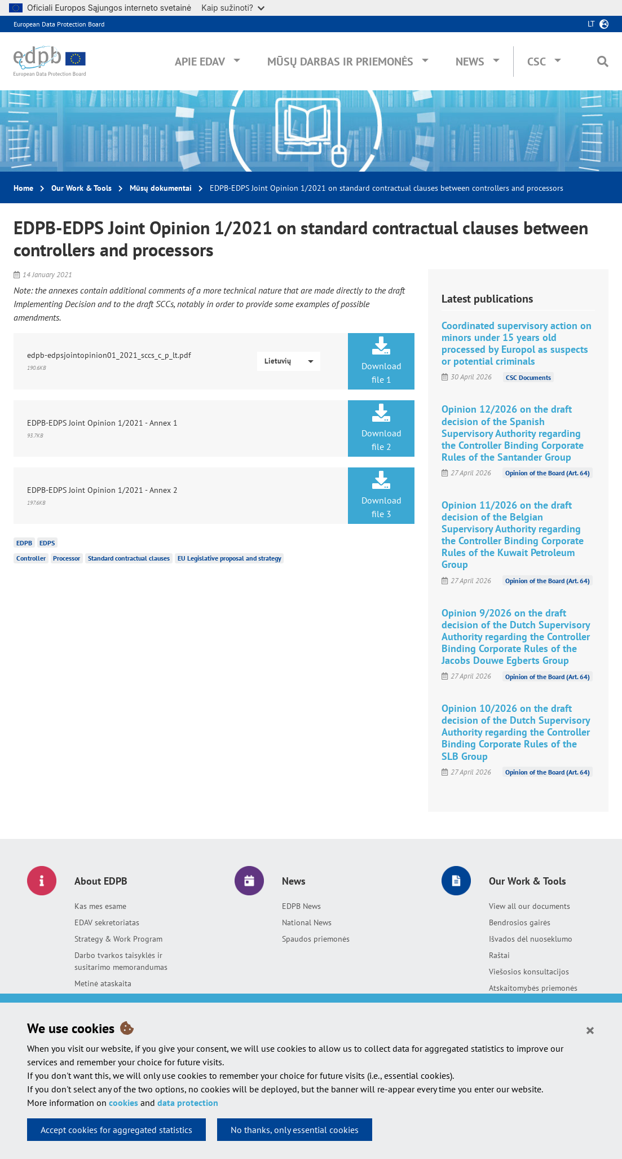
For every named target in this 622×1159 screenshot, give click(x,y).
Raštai (499, 955)
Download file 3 (381, 495)
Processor (66, 558)
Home (23, 188)
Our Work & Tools (81, 188)
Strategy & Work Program (118, 939)
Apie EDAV (200, 61)
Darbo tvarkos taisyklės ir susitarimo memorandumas (120, 961)
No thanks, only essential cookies (295, 1129)
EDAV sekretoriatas (106, 922)
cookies (123, 1102)
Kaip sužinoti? (232, 7)
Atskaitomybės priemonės (533, 988)
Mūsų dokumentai (161, 188)
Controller (31, 558)
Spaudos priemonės (316, 939)
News (470, 61)
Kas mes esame (100, 906)
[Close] (590, 1030)
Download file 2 (381, 428)
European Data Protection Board (59, 24)
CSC (536, 61)
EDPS (47, 542)
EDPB (24, 542)
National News (307, 922)
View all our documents (529, 906)
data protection (187, 1102)
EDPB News (301, 906)
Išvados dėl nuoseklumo (530, 939)
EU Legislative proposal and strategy (229, 558)
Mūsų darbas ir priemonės (340, 61)
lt (591, 24)
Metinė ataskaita (102, 983)
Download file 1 (381, 360)
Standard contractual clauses (129, 558)
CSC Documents (528, 377)
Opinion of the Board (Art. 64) (547, 473)
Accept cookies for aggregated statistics (116, 1129)
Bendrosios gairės (519, 922)
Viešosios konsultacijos (529, 971)
